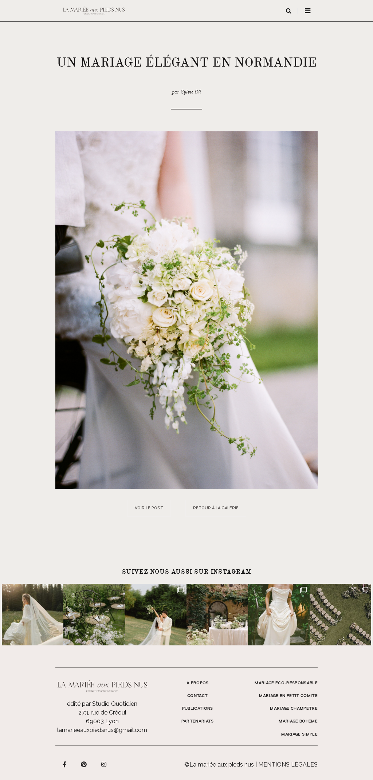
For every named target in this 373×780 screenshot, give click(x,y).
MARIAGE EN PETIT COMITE (288, 696)
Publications (197, 708)
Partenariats (197, 721)
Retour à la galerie (216, 508)
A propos (197, 683)
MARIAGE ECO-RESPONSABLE (286, 683)
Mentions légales (288, 764)
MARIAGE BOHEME (298, 721)
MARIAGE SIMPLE (299, 734)
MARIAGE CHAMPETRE (294, 708)
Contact (197, 696)
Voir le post (149, 508)
